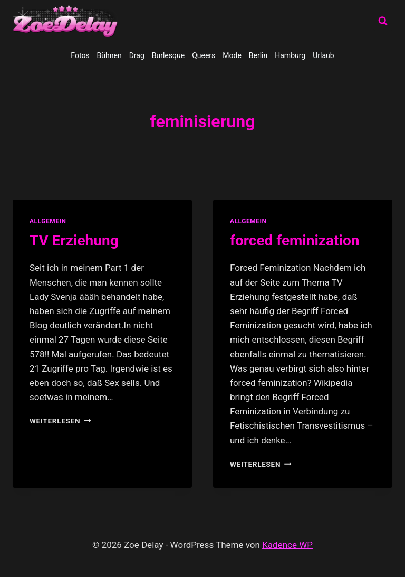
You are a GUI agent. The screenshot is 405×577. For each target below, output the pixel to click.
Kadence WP (287, 545)
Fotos (80, 55)
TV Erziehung (74, 240)
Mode (232, 55)
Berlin (258, 55)
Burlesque (168, 55)
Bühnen (109, 55)
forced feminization (294, 240)
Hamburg (290, 55)
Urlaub (323, 55)
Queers (203, 55)
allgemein (48, 221)
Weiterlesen (60, 421)
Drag (136, 55)
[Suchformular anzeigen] (382, 21)
